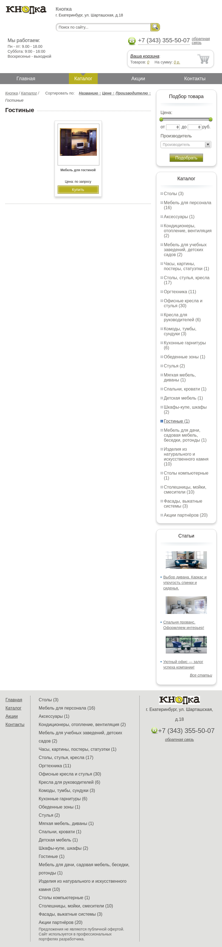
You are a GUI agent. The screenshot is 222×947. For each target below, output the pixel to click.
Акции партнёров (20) (186, 515)
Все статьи (201, 675)
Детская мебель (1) (183, 398)
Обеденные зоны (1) (184, 357)
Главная (25, 78)
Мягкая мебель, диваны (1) (180, 377)
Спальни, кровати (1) (185, 389)
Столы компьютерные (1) (64, 897)
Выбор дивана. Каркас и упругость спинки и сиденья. (185, 582)
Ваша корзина (144, 56)
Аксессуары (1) (179, 216)
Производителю (133, 93)
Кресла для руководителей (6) (182, 317)
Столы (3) (174, 193)
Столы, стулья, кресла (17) (66, 757)
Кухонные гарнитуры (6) (63, 798)
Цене (108, 93)
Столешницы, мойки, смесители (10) (185, 489)
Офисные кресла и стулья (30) (183, 303)
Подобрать (186, 158)
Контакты (195, 78)
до (184, 126)
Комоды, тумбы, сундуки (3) (180, 331)
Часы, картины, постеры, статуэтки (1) (186, 266)
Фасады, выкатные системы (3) (183, 503)
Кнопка (11, 93)
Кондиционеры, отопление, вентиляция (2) (188, 230)
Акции (138, 78)
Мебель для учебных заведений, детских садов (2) (185, 249)
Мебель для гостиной (77, 170)
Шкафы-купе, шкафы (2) (63, 848)
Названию (90, 93)
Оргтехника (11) (180, 291)
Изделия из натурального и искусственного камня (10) (186, 456)
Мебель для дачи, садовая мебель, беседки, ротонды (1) (185, 435)
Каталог (83, 78)
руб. (206, 126)
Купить (78, 189)
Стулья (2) (174, 366)
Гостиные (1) (177, 421)
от (163, 126)
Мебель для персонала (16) (67, 708)
